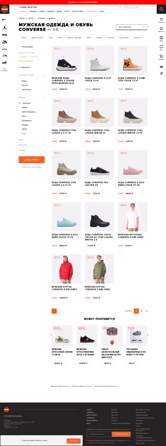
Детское (114, 410)
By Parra (111, 38)
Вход (161, 39)
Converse (137, 38)
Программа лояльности (144, 410)
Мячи (59, 11)
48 (136, 303)
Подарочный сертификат (120, 416)
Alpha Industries (38, 38)
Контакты (161, 58)
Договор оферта (142, 426)
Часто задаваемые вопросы (143, 422)
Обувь (42, 11)
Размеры (139, 413)
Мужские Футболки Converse (106, 379)
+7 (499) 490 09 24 (10, 420)
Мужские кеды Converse (60, 379)
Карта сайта (140, 436)
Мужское (26, 67)
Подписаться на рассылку (145, 433)
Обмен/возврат (142, 407)
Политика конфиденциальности (144, 429)
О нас (138, 418)
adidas (23, 38)
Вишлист (161, 30)
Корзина (161, 21)
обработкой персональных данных (101, 435)
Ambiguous (27, 120)
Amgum (25, 125)
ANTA (60, 38)
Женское (114, 407)
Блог (102, 11)
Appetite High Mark (74, 38)
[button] (51, 327)
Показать (32, 159)
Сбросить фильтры (26, 61)
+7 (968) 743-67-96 (28, 7)
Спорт (67, 11)
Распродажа (92, 11)
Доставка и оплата (143, 402)
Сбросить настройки (31, 167)
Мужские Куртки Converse (82, 379)
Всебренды (4, 69)
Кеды (24, 81)
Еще (24, 134)
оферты (127, 433)
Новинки (23, 11)
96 (141, 303)
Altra (51, 38)
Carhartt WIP (123, 38)
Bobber (99, 38)
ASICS (89, 38)
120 (146, 303)
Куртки (25, 85)
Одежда (51, 11)
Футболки (26, 89)
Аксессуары (78, 11)
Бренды (33, 11)
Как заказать (141, 405)
